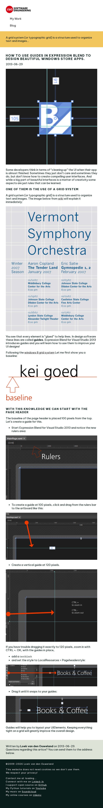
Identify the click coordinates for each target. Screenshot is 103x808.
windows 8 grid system (39, 352)
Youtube (41, 788)
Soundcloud (29, 791)
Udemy (37, 794)
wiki (60, 198)
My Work (15, 18)
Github (42, 784)
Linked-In (38, 781)
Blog (13, 25)
